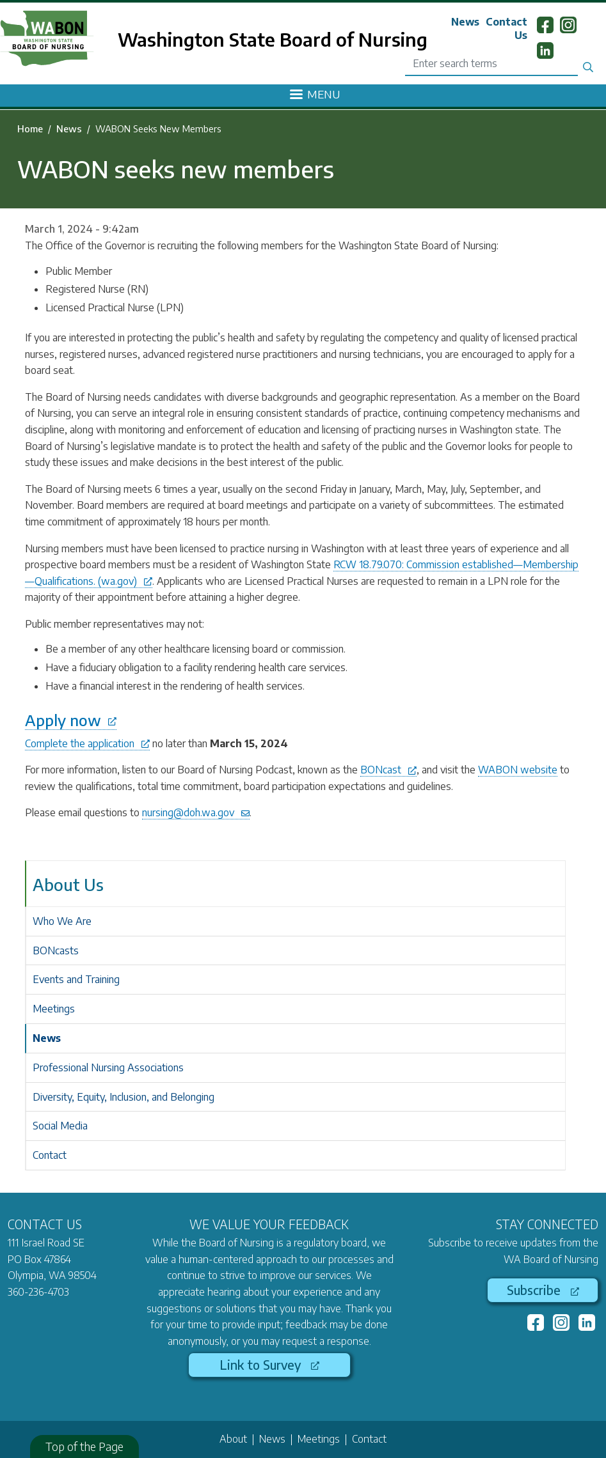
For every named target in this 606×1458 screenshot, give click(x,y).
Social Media (60, 1125)
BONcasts (56, 950)
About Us (68, 884)
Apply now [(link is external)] (70, 719)
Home (30, 128)
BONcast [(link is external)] (388, 769)
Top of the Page (84, 1446)
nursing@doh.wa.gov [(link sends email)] (196, 812)
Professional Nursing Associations (108, 1067)
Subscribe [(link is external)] (543, 1290)
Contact (50, 1155)
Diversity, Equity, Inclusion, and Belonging (123, 1096)
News (465, 21)
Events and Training (76, 979)
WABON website (517, 769)
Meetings (54, 1008)
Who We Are (62, 921)
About (233, 1438)
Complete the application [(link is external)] (87, 743)
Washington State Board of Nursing (272, 38)
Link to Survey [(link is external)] (269, 1364)
